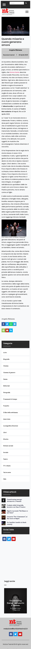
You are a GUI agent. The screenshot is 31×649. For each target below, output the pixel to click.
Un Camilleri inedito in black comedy (16, 523)
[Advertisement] (15, 563)
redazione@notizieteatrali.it (15, 628)
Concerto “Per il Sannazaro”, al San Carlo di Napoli (17, 517)
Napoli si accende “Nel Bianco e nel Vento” (17, 512)
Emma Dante (14, 72)
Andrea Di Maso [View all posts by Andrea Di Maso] (16, 608)
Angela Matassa (8, 319)
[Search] (17, 3)
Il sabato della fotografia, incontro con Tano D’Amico (16, 506)
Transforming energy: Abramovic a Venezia (14, 500)
